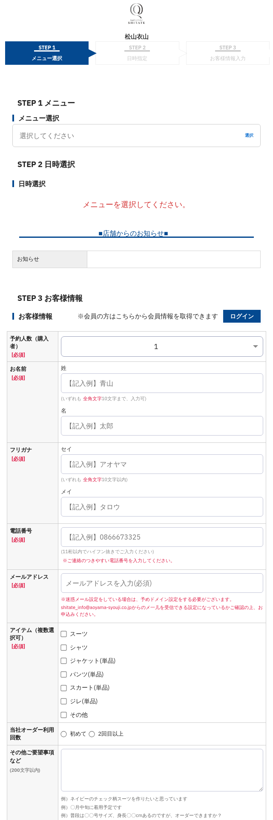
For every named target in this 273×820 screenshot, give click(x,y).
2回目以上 (106, 733)
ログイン (242, 316)
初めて (73, 733)
